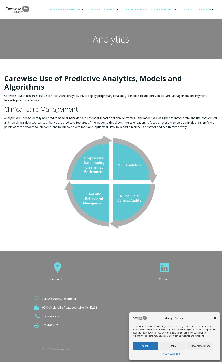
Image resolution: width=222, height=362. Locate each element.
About (188, 9)
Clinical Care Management (64, 9)
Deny (173, 345)
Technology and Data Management (151, 9)
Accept (145, 345)
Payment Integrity (105, 9)
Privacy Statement (171, 353)
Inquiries (206, 9)
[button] (215, 318)
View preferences (200, 345)
